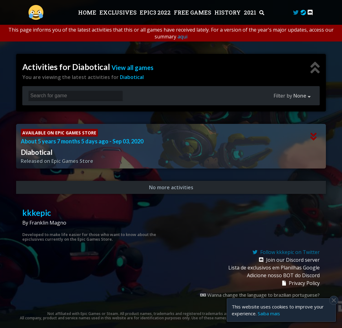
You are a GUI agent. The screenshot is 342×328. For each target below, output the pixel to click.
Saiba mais (269, 313)
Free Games (193, 12)
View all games (132, 67)
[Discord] (310, 12)
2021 (250, 12)
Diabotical (132, 77)
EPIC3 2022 (156, 12)
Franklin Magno (47, 222)
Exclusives (118, 12)
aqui (182, 36)
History (228, 12)
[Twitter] (296, 12)
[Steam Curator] (303, 12)
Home (88, 12)
